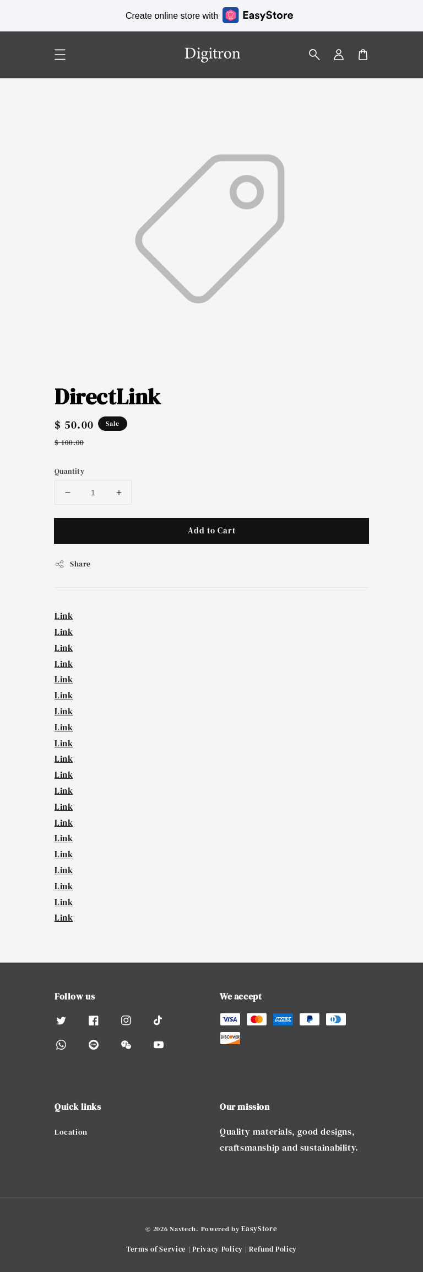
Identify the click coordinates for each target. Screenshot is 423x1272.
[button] (314, 54)
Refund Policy (273, 1249)
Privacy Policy (217, 1249)
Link (64, 616)
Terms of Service (156, 1249)
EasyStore (259, 1228)
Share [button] (73, 563)
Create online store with (209, 15)
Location (71, 1132)
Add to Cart (212, 530)
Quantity (69, 471)
